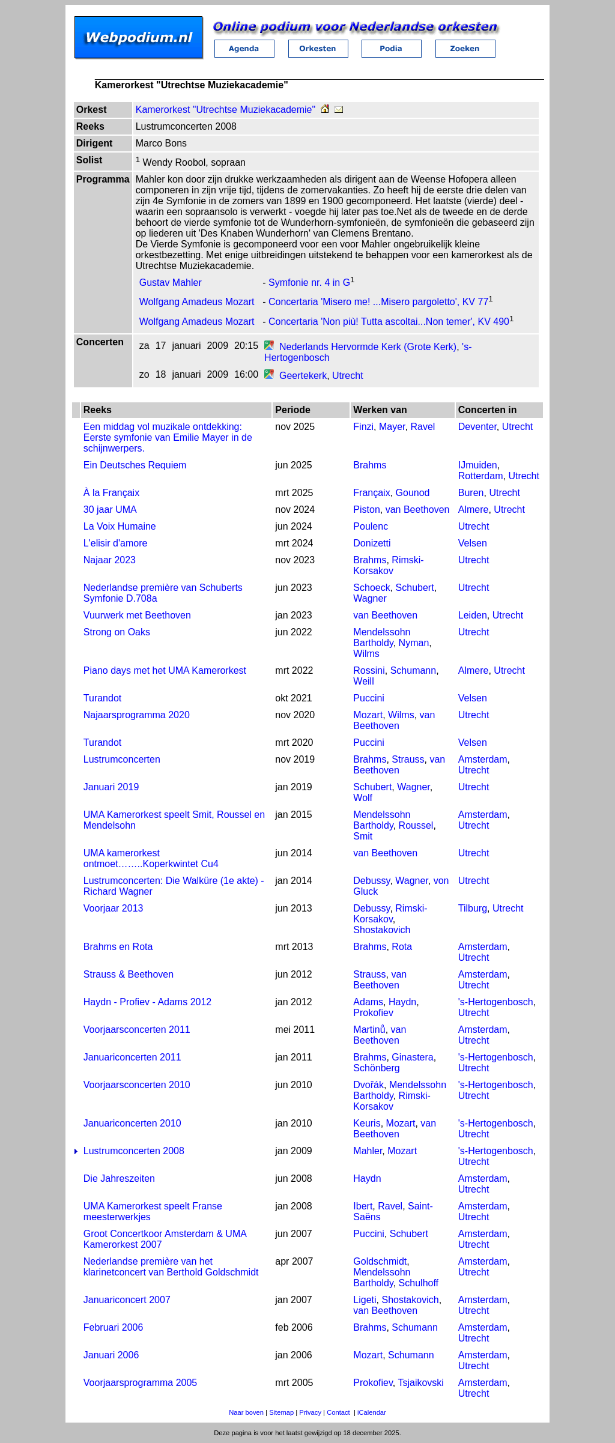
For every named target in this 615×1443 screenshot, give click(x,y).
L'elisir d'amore (115, 543)
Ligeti (364, 1300)
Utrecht (347, 376)
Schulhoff (418, 1283)
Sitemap (281, 1412)
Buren (471, 493)
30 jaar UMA (110, 509)
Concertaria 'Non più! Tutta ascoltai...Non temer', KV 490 (388, 321)
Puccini (368, 698)
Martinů (369, 1029)
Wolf (362, 798)
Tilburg (472, 908)
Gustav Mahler (170, 282)
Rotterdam (480, 476)
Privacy (310, 1412)
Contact (338, 1412)
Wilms (366, 654)
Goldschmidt (380, 1261)
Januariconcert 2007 (127, 1300)
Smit (362, 836)
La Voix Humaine (119, 526)
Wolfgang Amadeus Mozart (197, 302)
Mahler (367, 1151)
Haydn (402, 1002)
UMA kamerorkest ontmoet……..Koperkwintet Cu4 (151, 858)
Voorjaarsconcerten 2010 (136, 1085)
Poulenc (370, 526)
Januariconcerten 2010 (132, 1123)
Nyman (414, 643)
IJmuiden (477, 465)
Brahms (369, 465)
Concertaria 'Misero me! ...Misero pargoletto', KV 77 (378, 302)
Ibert (362, 1206)
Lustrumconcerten (121, 759)
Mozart (368, 715)
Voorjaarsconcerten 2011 (136, 1029)
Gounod (413, 493)
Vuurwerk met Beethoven (137, 615)
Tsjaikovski (420, 1383)
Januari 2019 (111, 787)
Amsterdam (482, 759)
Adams (368, 1002)
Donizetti (371, 543)
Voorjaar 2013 (113, 908)
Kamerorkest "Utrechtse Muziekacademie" (225, 109)
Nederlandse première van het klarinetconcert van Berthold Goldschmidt (171, 1266)
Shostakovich (381, 930)
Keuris (366, 1123)
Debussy (371, 881)
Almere (473, 509)
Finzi (363, 427)
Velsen (472, 543)
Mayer (392, 427)
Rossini (368, 670)
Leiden (472, 615)
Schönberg (376, 1068)
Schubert (415, 587)
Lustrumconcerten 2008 (133, 1151)
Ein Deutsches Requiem (135, 465)
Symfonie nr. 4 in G (309, 282)
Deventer (477, 427)
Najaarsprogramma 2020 (136, 715)
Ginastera (412, 1057)
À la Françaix (111, 493)
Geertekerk (303, 376)
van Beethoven (418, 509)
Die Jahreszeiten (119, 1178)
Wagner (369, 598)
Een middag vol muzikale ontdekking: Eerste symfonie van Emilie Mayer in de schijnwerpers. (167, 437)
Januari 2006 (111, 1355)
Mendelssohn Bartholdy (381, 637)
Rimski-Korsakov (388, 565)
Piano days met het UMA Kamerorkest (164, 670)
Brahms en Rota (118, 947)
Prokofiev (373, 1013)
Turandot (102, 698)
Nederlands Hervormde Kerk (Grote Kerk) (367, 347)
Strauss (408, 759)
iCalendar (371, 1412)
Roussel (416, 825)
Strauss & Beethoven (128, 974)
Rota (402, 947)
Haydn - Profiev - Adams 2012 (147, 1002)
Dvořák (368, 1085)
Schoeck (371, 587)
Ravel (422, 427)
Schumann (413, 670)
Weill (363, 681)
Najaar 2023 (109, 560)
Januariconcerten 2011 (132, 1057)
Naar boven (246, 1412)
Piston (366, 509)
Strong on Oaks (116, 632)
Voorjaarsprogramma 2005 (140, 1383)
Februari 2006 (113, 1327)
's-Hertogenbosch (495, 1002)
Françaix (371, 493)
